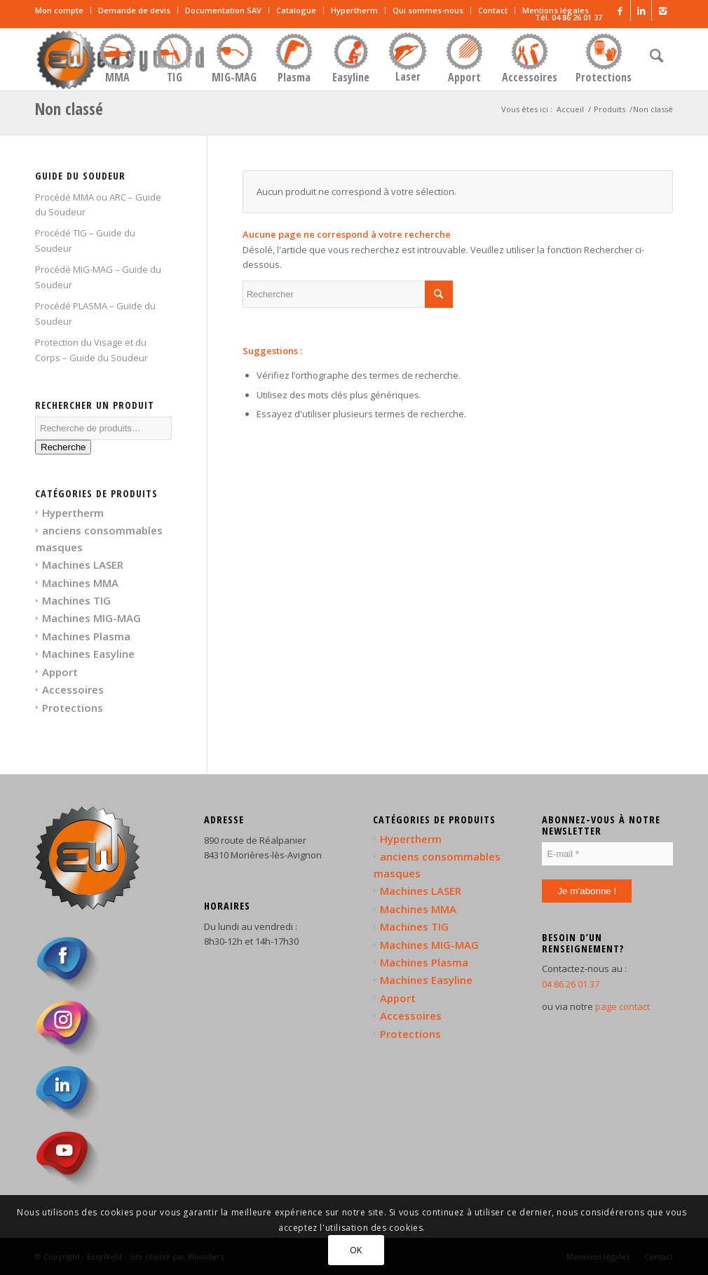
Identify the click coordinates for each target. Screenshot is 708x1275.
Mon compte (59, 10)
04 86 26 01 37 (570, 984)
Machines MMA (80, 583)
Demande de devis (134, 10)
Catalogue (296, 10)
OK (356, 1250)
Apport (60, 672)
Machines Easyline (88, 654)
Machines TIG (76, 600)
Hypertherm (354, 10)
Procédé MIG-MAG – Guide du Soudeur (98, 276)
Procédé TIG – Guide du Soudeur (85, 240)
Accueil (570, 109)
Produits (609, 109)
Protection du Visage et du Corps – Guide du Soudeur (91, 349)
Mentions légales (555, 10)
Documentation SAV (223, 10)
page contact (622, 1006)
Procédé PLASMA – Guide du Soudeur (95, 313)
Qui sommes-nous (428, 10)
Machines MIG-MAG (91, 618)
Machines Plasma (86, 636)
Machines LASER (82, 565)
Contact (493, 10)
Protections (72, 708)
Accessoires (73, 689)
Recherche (63, 447)
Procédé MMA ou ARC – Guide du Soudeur (98, 204)
